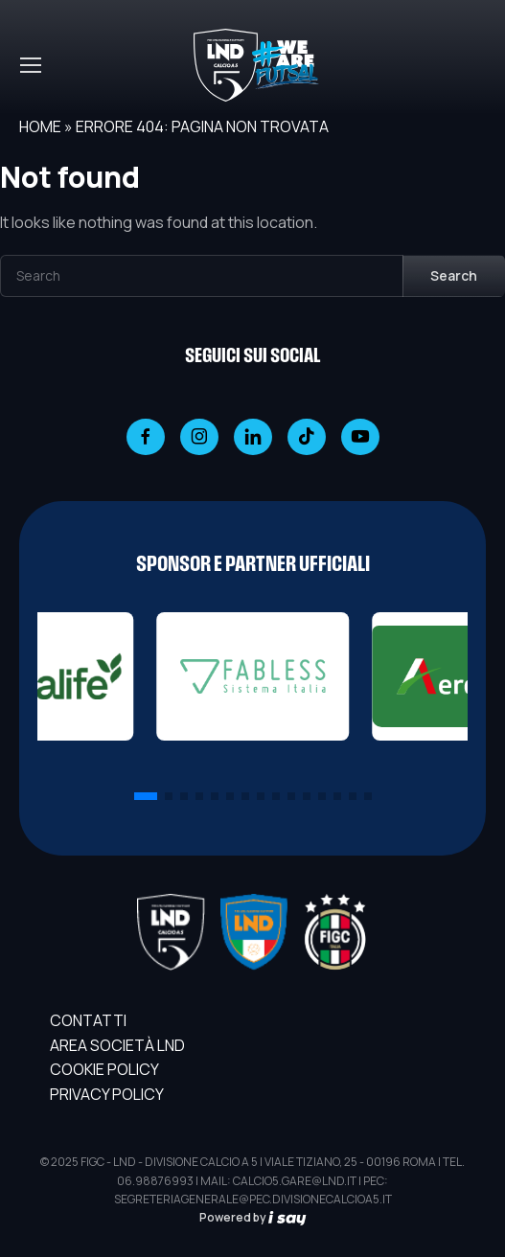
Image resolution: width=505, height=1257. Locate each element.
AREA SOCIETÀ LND (117, 1045)
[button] (145, 796)
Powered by (253, 1217)
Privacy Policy (107, 1094)
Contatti (88, 1020)
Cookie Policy (104, 1069)
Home (40, 126)
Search (453, 275)
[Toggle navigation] (29, 65)
